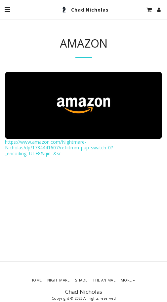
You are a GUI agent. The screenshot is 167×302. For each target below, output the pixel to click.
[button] (7, 9)
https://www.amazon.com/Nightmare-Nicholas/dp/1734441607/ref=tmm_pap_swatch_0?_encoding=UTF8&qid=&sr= (59, 148)
